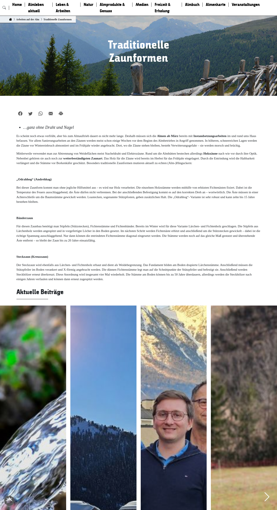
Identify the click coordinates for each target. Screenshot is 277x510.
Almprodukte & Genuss (112, 8)
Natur (88, 4)
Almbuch (192, 4)
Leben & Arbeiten (63, 8)
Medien (142, 4)
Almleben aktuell (36, 8)
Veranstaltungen (246, 4)
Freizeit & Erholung (163, 8)
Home (17, 4)
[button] (9, 500)
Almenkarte (215, 4)
